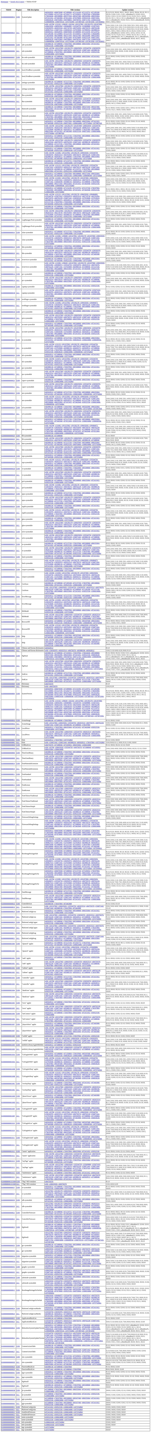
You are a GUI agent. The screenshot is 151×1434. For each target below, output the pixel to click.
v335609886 (86, 26)
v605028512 (49, 121)
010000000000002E (8, 481)
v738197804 (76, 596)
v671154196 (76, 12)
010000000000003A (8, 1256)
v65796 (51, 24)
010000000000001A (8, 274)
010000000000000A (8, 95)
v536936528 (67, 30)
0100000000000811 (8, 774)
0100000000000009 (8, 82)
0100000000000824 (8, 1308)
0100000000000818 (8, 817)
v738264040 (49, 16)
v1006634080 (58, 46)
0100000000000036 (8, 569)
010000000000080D (8, 745)
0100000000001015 (8, 1173)
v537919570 (76, 951)
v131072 (58, 359)
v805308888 (58, 16)
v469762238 (86, 346)
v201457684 (97, 24)
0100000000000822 (8, 1213)
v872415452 (49, 18)
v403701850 (76, 28)
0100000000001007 (8, 1024)
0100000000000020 (8, 355)
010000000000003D (8, 1278)
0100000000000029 (8, 436)
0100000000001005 (8, 1003)
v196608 (64, 236)
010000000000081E (8, 904)
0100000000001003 (8, 978)
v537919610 (95, 88)
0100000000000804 (8, 636)
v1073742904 (69, 22)
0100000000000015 (8, 220)
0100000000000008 (8, 70)
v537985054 (86, 30)
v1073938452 (99, 22)
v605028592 (49, 12)
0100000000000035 (8, 1245)
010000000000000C (8, 122)
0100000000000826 (8, 1328)
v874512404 (67, 18)
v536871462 (67, 983)
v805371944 (67, 16)
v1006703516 (59, 22)
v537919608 (76, 30)
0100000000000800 (8, 584)
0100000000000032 (8, 532)
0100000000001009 (8, 1045)
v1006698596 (49, 22)
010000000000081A (8, 854)
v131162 (58, 24)
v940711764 (86, 20)
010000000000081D (8, 892)
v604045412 (49, 32)
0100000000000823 (8, 1227)
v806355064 (95, 16)
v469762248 (95, 28)
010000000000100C (8, 1083)
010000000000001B (8, 287)
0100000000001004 (8, 990)
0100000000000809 (8, 694)
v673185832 (67, 653)
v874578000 (76, 18)
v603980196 (67, 604)
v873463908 (58, 597)
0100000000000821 (8, 933)
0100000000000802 (8, 611)
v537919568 (49, 629)
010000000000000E (8, 137)
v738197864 (76, 621)
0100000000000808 (8, 684)
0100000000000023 (8, 393)
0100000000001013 (8, 1161)
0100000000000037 (8, 1187)
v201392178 (88, 24)
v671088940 (58, 44)
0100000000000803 (8, 622)
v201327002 (79, 24)
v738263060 (95, 14)
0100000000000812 (8, 785)
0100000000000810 (8, 763)
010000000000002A (8, 443)
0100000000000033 (8, 544)
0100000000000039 (8, 1200)
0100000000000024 (8, 408)
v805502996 (86, 16)
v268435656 (49, 26)
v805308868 (76, 44)
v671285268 (95, 12)
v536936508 (58, 182)
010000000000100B (8, 1069)
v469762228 (76, 50)
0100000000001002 (8, 968)
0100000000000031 (8, 519)
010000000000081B (8, 874)
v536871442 (86, 50)
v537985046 (58, 240)
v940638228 (49, 20)
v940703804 (58, 20)
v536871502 (58, 30)
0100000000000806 (8, 656)
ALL (18, 33)
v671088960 (58, 621)
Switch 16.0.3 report (17, 2)
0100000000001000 (8, 944)
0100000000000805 (8, 648)
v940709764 (76, 20)
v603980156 (86, 983)
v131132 (58, 165)
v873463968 (58, 18)
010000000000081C (8, 1290)
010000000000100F (8, 1109)
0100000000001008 (8, 1036)
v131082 (58, 153)
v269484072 (58, 265)
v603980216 (95, 30)
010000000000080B (8, 728)
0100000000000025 (8, 421)
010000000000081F (8, 911)
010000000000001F (8, 340)
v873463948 (67, 109)
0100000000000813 (8, 796)
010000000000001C (8, 299)
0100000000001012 (8, 1151)
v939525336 (86, 18)
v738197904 (67, 44)
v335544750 (76, 26)
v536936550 (49, 169)
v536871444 (95, 361)
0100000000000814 (8, 806)
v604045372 (58, 200)
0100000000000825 (8, 1318)
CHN (18, 17)
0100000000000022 (8, 380)
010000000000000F (8, 149)
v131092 (58, 178)
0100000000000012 (8, 174)
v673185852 (76, 14)
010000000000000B (8, 109)
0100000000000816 (8, 17)
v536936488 (58, 951)
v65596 (51, 573)
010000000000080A (8, 720)
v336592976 (49, 28)
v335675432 (95, 26)
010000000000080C (8, 740)
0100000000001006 (8, 1014)
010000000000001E (8, 324)
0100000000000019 (8, 259)
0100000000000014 (8, 207)
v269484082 (67, 26)
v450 (46, 24)
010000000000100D (8, 1096)
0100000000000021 (8, 368)
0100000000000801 (8, 597)
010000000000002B (8, 456)
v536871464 (76, 983)
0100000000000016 (8, 232)
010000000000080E (8, 753)
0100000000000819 (8, 833)
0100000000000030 (8, 506)
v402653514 (49, 50)
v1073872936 (89, 22)
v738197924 (76, 1160)
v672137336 (58, 14)
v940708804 (67, 20)
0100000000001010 (8, 1123)
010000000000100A (8, 1054)
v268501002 (58, 26)
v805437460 (76, 16)
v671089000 (67, 12)
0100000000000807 (8, 674)
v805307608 (86, 621)
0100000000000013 (8, 190)
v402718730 (67, 28)
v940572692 (95, 18)
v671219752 (86, 12)
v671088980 (58, 188)
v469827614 (49, 30)
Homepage (4, 2)
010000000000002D (8, 469)
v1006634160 (95, 20)
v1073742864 (68, 46)
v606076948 (58, 12)
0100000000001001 (8, 958)
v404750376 (86, 28)
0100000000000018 (8, 247)
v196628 (64, 24)
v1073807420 (79, 22)
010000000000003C (8, 1267)
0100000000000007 (8, 57)
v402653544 (58, 28)
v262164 (71, 24)
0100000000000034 (8, 557)
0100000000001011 (8, 1138)
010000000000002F (8, 494)
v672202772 (67, 14)
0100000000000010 (8, 162)
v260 (46, 573)
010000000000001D (8, 312)
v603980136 (49, 44)
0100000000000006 (8, 45)
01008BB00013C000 (8, 1181)
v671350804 (49, 14)
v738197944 (86, 14)
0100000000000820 (8, 922)
